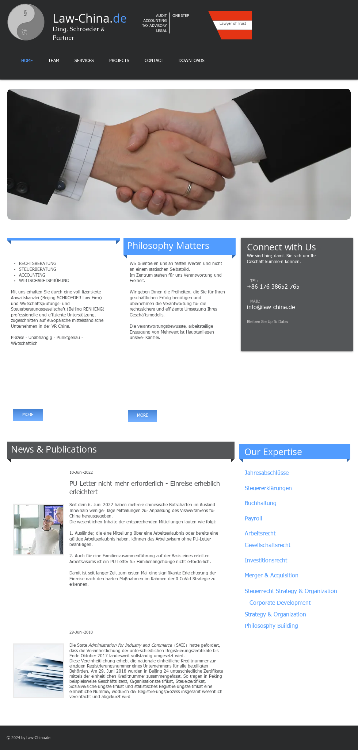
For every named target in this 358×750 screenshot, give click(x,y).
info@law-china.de (271, 308)
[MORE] (28, 415)
